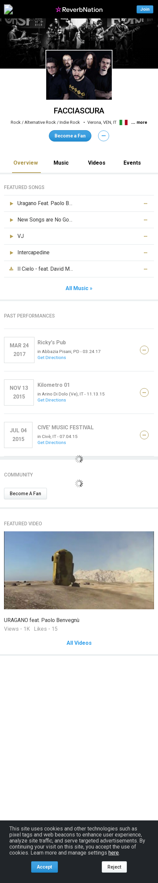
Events (132, 163)
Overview (25, 163)
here (113, 853)
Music (61, 163)
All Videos (79, 643)
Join (145, 9)
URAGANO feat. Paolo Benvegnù (41, 620)
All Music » (79, 288)
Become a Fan (70, 136)
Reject (114, 867)
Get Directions (51, 357)
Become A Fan (25, 493)
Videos (96, 163)
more (142, 122)
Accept (44, 867)
